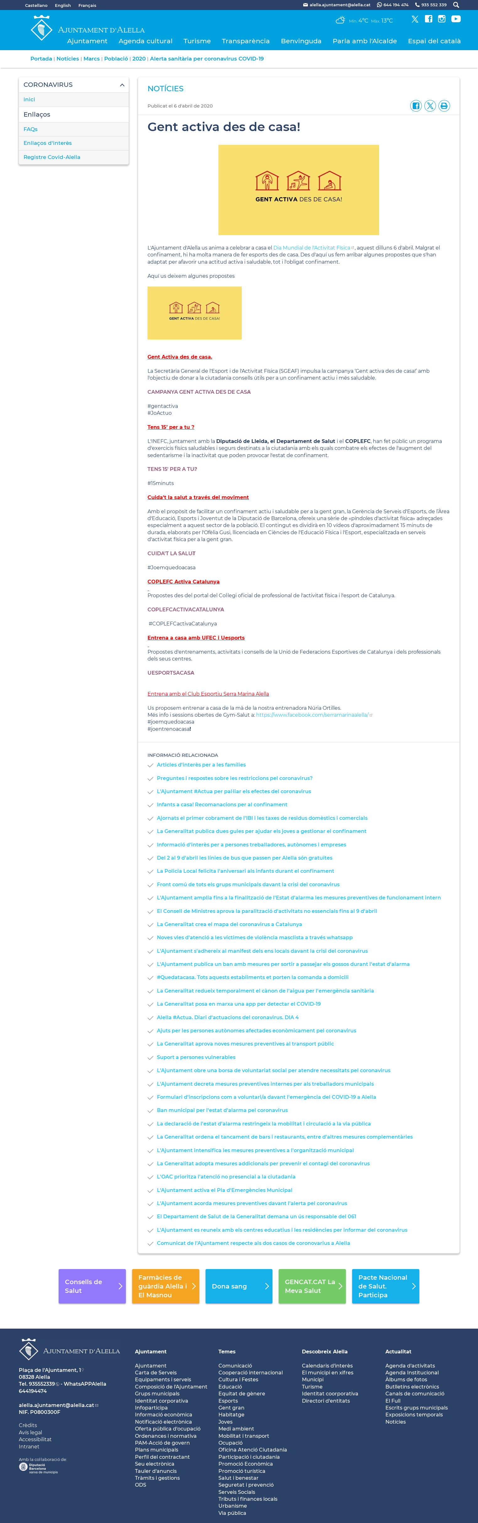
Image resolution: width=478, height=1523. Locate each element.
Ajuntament (87, 41)
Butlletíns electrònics (412, 1387)
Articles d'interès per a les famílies (201, 765)
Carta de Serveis (156, 1373)
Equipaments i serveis (163, 1380)
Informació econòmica (163, 1415)
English (63, 5)
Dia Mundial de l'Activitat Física (311, 248)
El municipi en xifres (327, 1373)
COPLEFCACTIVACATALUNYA (186, 610)
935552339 (42, 1384)
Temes (227, 1352)
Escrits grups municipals (416, 1408)
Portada (41, 58)
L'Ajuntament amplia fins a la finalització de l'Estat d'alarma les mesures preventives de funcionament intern (299, 898)
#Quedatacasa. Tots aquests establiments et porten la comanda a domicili (253, 977)
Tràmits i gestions (157, 1478)
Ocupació (230, 1443)
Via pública (232, 1513)
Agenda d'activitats (410, 1366)
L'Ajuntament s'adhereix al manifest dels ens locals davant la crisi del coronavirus (262, 951)
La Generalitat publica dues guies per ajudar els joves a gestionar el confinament (262, 831)
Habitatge (231, 1415)
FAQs (31, 129)
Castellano (36, 5)
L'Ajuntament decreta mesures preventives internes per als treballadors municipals (265, 1084)
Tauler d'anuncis (156, 1471)
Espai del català (434, 41)
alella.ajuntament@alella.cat (56, 1405)
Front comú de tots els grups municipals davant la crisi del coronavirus (248, 885)
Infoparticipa (151, 1408)
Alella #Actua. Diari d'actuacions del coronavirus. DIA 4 (228, 1017)
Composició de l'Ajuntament (171, 1387)
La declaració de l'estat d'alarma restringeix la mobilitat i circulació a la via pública (264, 1124)
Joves (225, 1422)
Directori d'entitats (326, 1401)
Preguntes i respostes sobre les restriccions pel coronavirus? (235, 778)
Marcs (91, 58)
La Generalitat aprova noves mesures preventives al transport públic (245, 1044)
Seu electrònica (155, 1464)
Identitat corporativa (161, 1401)
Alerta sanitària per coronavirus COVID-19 (207, 58)
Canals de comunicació (414, 1394)
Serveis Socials (236, 1492)
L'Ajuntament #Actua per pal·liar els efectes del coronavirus (234, 791)
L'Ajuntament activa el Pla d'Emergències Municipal (225, 1190)
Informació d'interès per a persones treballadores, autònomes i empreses (251, 845)
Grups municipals (157, 1394)
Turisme (197, 41)
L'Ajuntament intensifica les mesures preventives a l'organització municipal (255, 1150)
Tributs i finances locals (247, 1499)
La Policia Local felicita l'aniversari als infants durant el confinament (245, 871)
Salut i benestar (238, 1478)
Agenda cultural (146, 41)
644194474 (33, 1391)
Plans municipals (156, 1450)
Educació (230, 1387)
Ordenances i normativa (166, 1436)
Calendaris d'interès (327, 1366)
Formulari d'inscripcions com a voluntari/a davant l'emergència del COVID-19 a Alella (266, 1097)
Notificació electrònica (163, 1422)
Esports (228, 1401)
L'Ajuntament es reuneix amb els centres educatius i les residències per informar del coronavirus (282, 1230)
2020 (139, 58)
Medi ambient (236, 1429)
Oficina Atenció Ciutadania (252, 1450)
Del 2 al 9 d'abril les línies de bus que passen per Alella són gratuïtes (244, 858)
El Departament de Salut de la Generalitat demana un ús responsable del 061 (256, 1217)
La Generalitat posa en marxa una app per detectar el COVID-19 (239, 1004)
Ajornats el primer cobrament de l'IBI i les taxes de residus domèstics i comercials (262, 818)
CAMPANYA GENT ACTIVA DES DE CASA (199, 392)
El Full (392, 1401)
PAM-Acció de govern (162, 1443)
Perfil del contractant (162, 1457)
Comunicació (235, 1366)
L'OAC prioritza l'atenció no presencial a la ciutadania (226, 1177)
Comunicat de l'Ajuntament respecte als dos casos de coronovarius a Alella (253, 1243)
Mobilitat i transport (243, 1436)
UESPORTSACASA (171, 673)
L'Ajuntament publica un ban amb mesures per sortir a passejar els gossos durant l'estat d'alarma (283, 964)
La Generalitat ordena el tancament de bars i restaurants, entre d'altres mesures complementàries (285, 1137)
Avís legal (30, 1433)
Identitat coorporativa (330, 1394)
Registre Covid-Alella (52, 157)
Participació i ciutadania (249, 1457)
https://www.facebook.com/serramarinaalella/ (312, 715)
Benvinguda (301, 41)
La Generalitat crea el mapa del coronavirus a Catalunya (229, 924)
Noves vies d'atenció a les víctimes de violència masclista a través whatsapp (255, 938)
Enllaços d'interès (48, 143)
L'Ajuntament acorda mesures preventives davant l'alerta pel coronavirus (252, 1203)
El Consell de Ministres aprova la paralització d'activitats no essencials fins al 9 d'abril (267, 911)
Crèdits (28, 1425)
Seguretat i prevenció (246, 1485)
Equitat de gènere (241, 1394)
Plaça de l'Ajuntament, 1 (50, 1370)
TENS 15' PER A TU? (172, 469)
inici (29, 99)
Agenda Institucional (412, 1373)
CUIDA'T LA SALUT (172, 553)
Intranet (29, 1447)
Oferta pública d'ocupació (168, 1429)
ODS (140, 1485)
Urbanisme (232, 1506)
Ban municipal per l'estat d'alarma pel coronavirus (222, 1110)
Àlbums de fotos (406, 1380)
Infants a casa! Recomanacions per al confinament (222, 805)
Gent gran (231, 1408)
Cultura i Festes (238, 1380)
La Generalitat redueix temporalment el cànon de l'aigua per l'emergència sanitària (265, 991)
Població (116, 58)
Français (87, 5)
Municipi (313, 1380)
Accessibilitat (35, 1439)
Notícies (67, 58)
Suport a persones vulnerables (196, 1057)
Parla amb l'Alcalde (365, 41)
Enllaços (37, 114)
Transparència (246, 41)
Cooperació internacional (250, 1373)
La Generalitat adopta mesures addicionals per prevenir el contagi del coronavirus (263, 1164)
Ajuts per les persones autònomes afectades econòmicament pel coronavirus (256, 1031)
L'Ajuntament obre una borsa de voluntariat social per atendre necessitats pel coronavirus (273, 1070)
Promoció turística (242, 1471)
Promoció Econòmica (245, 1464)
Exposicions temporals (414, 1415)
